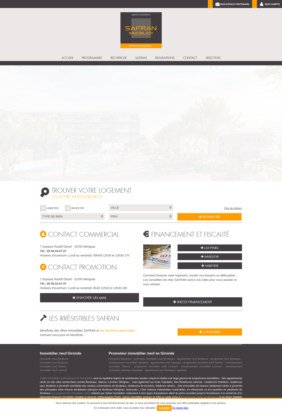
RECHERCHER (209, 217)
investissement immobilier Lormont (201, 366)
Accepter (164, 407)
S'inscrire (210, 332)
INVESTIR (77, 208)
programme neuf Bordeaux (226, 358)
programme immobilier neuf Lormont (155, 366)
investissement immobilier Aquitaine (128, 362)
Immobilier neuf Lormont (53, 370)
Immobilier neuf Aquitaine (54, 362)
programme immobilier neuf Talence (203, 362)
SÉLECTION (213, 58)
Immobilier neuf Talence (53, 366)
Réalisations (165, 58)
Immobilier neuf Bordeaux (54, 358)
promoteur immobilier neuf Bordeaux (154, 358)
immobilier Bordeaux (120, 358)
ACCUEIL (67, 58)
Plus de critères (233, 208)
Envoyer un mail (89, 297)
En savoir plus (180, 407)
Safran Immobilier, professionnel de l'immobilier (66, 378)
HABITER (53, 208)
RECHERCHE (119, 58)
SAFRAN (141, 58)
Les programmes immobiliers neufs (71, 393)
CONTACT (190, 58)
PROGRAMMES (92, 58)
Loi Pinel (210, 248)
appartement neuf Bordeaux (192, 358)
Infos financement (192, 302)
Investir (210, 256)
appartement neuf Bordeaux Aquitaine (166, 370)
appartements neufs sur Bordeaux (199, 397)
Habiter (209, 265)
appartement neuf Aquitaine (166, 362)
